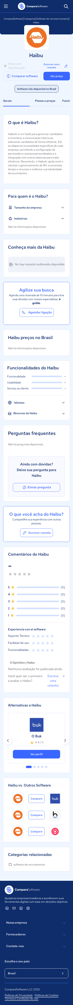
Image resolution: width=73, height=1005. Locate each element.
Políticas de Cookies (46, 995)
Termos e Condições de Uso (21, 998)
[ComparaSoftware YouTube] (14, 908)
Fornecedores (36, 934)
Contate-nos (36, 946)
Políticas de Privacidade (19, 995)
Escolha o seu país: (17, 961)
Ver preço (56, 76)
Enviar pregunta (36, 487)
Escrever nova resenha (56, 66)
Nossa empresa (36, 923)
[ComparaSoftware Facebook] (21, 908)
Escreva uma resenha (56, 680)
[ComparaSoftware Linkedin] (7, 908)
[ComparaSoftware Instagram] (28, 908)
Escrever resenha (36, 532)
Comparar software (22, 76)
